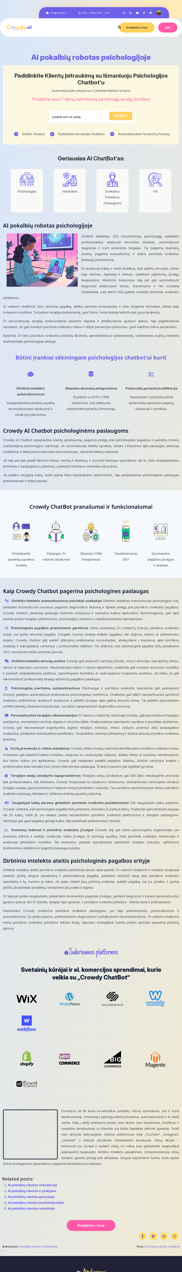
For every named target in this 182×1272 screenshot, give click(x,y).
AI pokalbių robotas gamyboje (31, 1197)
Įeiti (167, 27)
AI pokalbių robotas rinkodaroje (32, 1185)
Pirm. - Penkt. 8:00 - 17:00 (95, 13)
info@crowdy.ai (58, 13)
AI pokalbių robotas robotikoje (31, 1208)
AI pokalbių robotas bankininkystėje (36, 1203)
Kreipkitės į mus (137, 27)
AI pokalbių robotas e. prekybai (32, 1191)
